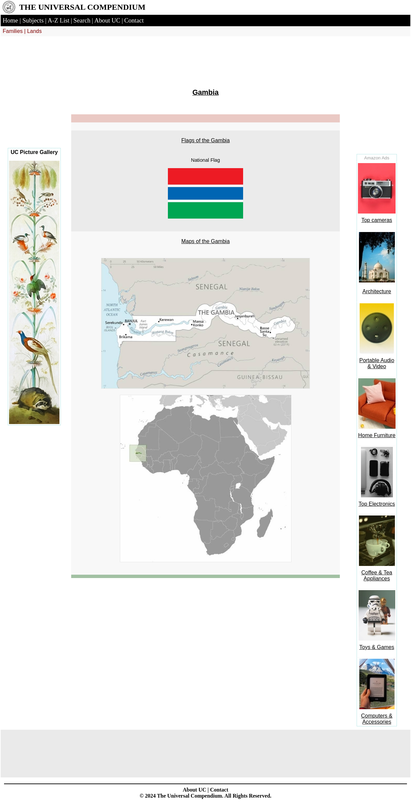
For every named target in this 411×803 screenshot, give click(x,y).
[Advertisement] (34, 97)
